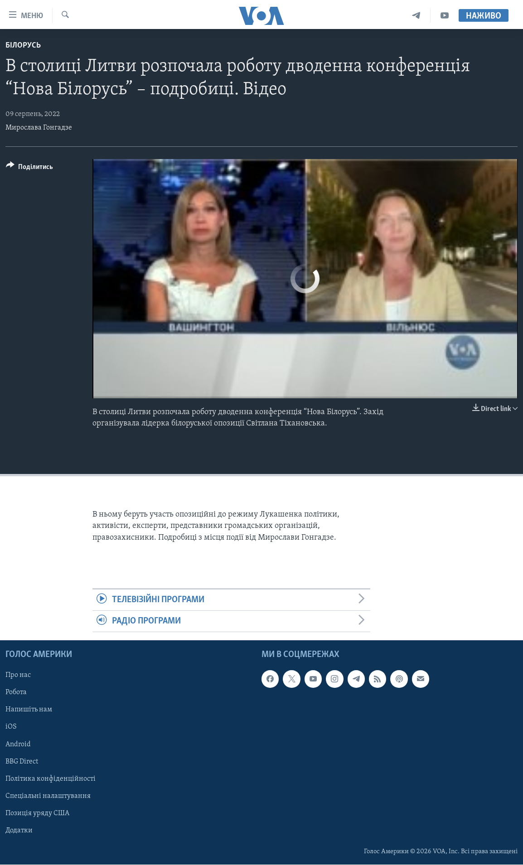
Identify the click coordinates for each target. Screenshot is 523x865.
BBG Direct (21, 761)
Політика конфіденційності (50, 779)
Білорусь (23, 45)
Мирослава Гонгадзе (38, 127)
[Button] (29, 168)
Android (18, 744)
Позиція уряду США (37, 813)
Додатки (19, 830)
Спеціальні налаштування (48, 796)
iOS (11, 727)
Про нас (18, 675)
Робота (16, 692)
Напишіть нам (28, 710)
